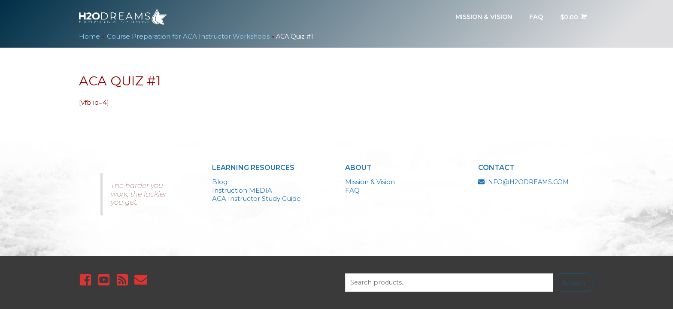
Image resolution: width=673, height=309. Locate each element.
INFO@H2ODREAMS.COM (529, 179)
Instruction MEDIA (242, 187)
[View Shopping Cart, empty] (571, 15)
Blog (219, 179)
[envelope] (142, 277)
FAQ (352, 187)
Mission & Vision (370, 179)
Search (573, 280)
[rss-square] (124, 277)
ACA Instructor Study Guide (256, 195)
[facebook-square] (87, 277)
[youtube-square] (105, 277)
